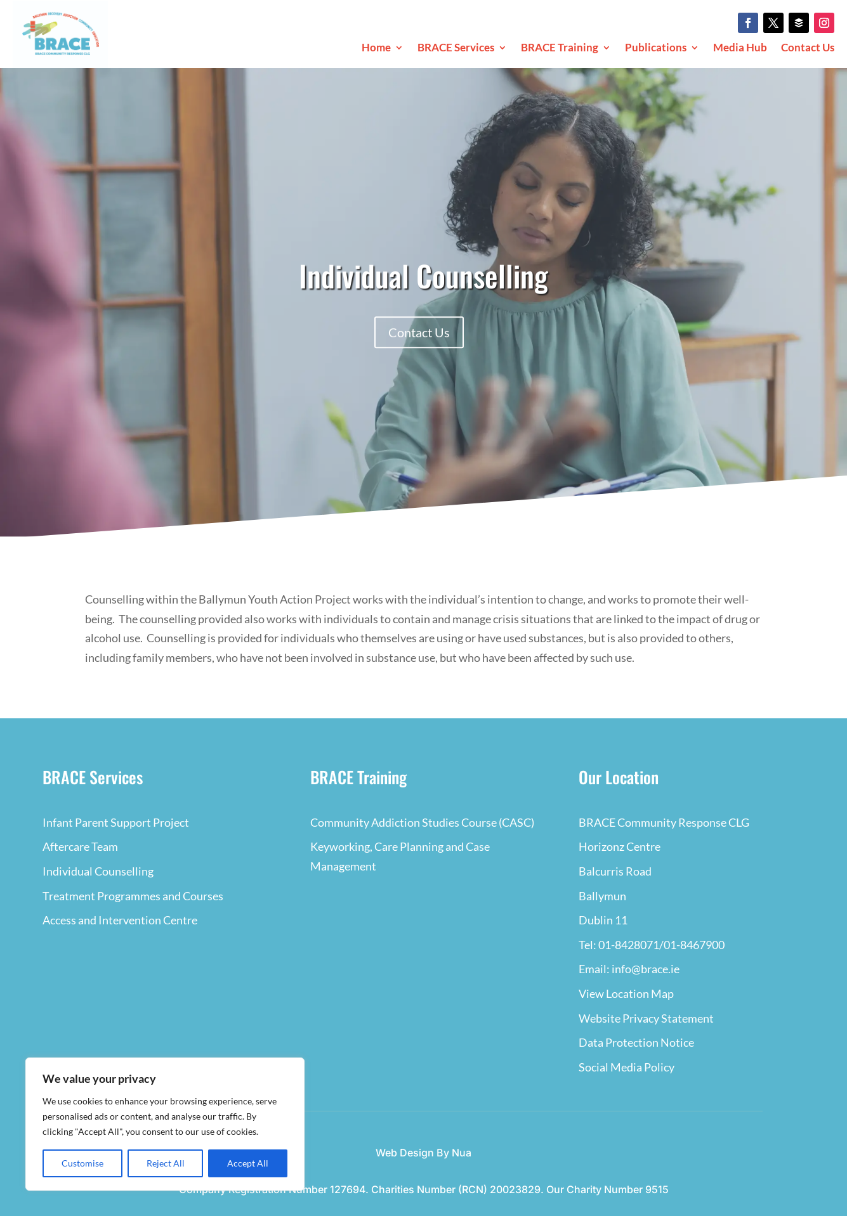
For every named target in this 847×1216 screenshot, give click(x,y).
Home (376, 48)
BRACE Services (455, 48)
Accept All (247, 1163)
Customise (82, 1163)
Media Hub (740, 48)
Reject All (166, 1163)
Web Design (405, 1152)
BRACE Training (559, 48)
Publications (655, 48)
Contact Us (807, 48)
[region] (165, 1124)
